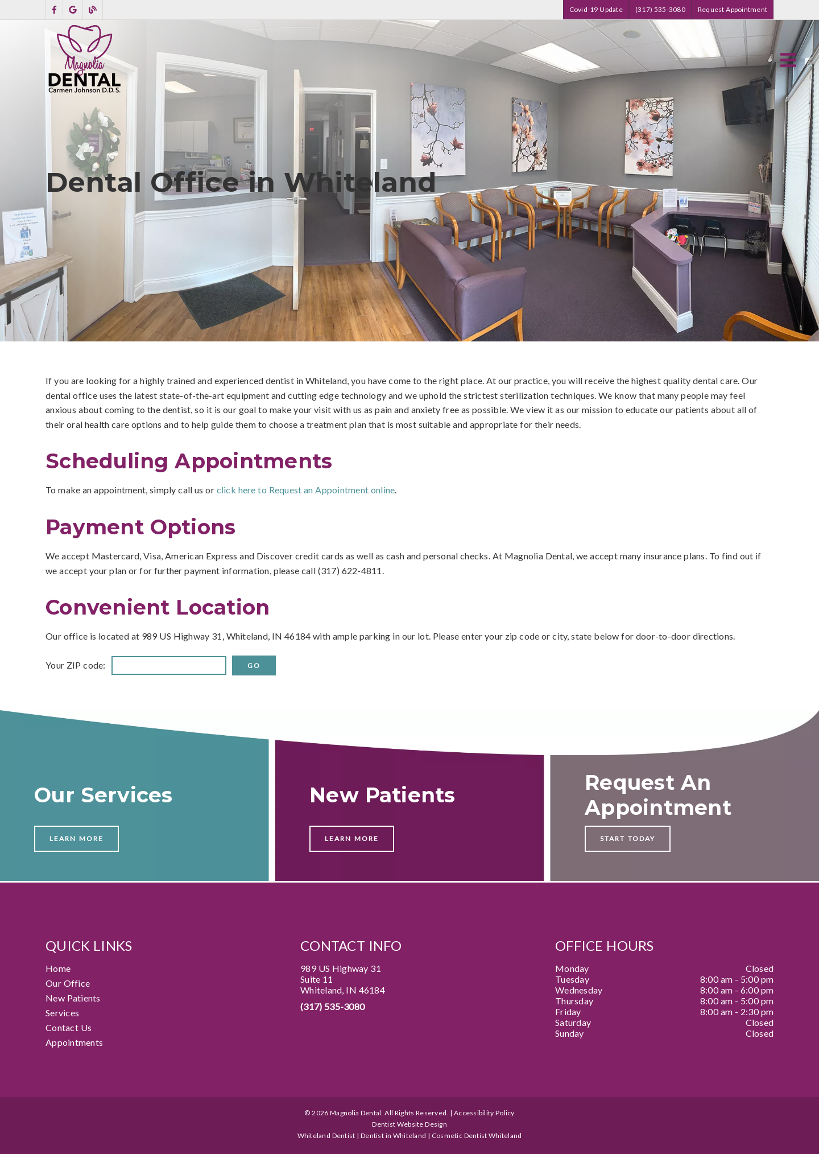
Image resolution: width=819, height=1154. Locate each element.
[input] (168, 665)
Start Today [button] (627, 838)
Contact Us (69, 1027)
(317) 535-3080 (332, 1006)
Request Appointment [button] (732, 9)
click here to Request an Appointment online (306, 489)
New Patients (73, 997)
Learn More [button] (76, 838)
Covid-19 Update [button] (596, 9)
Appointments (74, 1042)
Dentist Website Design (409, 1124)
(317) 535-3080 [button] (660, 9)
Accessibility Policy (484, 1112)
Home (58, 968)
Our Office (68, 983)
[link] (54, 10)
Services (62, 1012)
